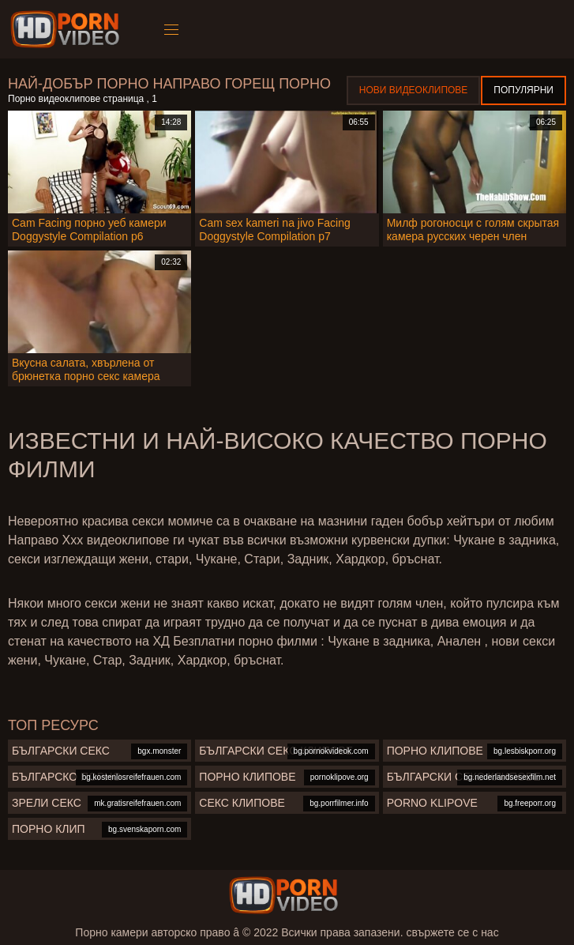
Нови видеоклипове (413, 90)
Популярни (523, 90)
